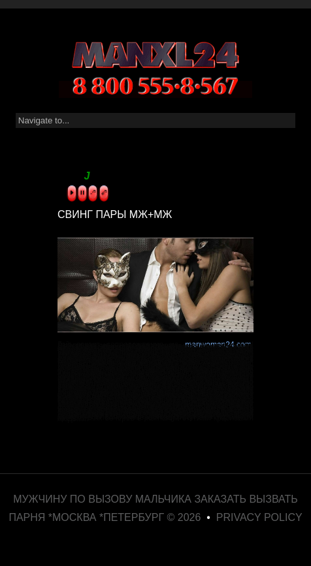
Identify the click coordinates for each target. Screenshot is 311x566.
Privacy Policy (259, 517)
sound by (69, 177)
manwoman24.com (218, 344)
